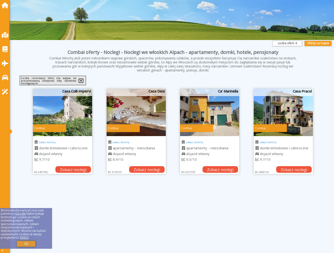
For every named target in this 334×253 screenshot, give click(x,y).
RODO (24, 237)
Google (20, 214)
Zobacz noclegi (73, 169)
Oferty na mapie (318, 43)
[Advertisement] (156, 219)
